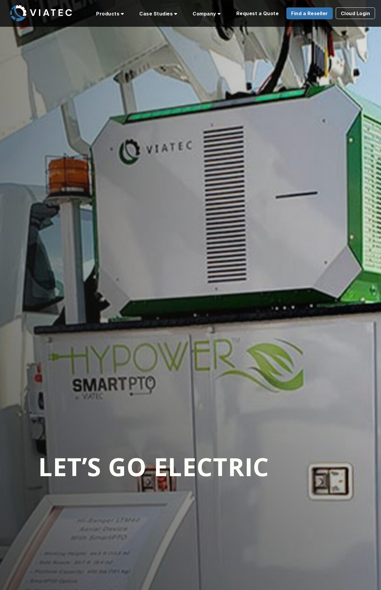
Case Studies (158, 14)
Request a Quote (257, 13)
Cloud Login (355, 13)
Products (110, 14)
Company (207, 14)
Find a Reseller (309, 13)
